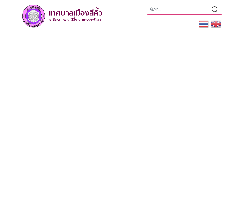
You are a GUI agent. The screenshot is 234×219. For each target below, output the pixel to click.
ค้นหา (215, 9)
